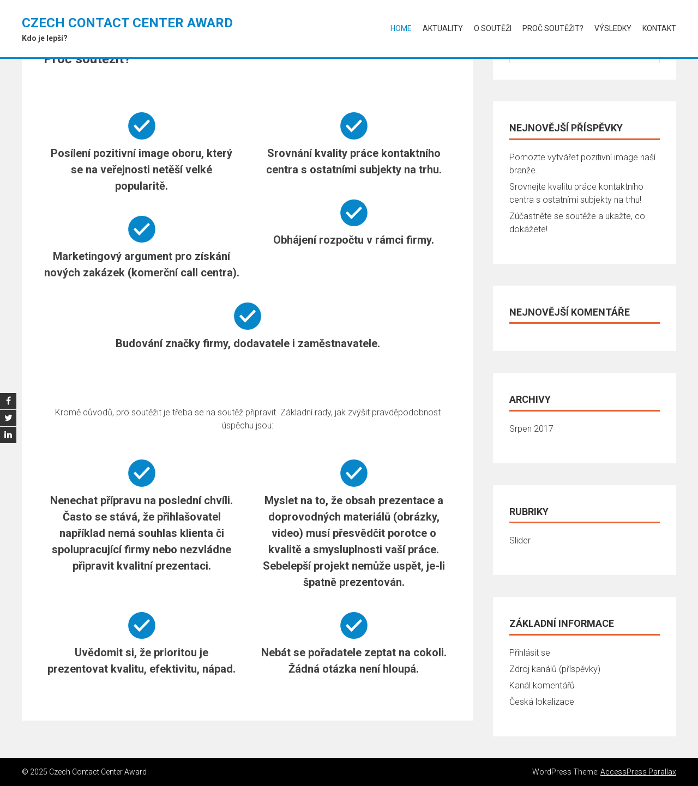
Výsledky (612, 28)
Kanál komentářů (542, 685)
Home (401, 28)
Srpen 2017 (531, 429)
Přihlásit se (529, 653)
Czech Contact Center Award (127, 23)
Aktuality (443, 28)
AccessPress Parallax (638, 771)
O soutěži (493, 28)
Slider (520, 540)
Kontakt (659, 28)
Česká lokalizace (541, 702)
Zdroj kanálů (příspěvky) (554, 669)
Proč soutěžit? (552, 28)
